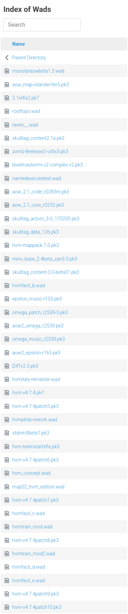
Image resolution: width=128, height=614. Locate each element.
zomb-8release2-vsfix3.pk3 (40, 151)
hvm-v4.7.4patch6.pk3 (35, 460)
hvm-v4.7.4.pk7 (28, 392)
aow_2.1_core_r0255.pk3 (38, 205)
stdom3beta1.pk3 (30, 433)
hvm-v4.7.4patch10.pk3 (36, 607)
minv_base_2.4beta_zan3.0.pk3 (44, 259)
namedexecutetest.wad (36, 178)
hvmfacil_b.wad (28, 285)
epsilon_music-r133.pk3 (37, 299)
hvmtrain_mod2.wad (33, 553)
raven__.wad (25, 125)
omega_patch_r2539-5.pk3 (40, 312)
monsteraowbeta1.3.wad (38, 71)
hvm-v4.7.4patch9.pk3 (35, 594)
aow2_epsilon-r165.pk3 (36, 352)
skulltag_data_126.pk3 (35, 232)
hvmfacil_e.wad (28, 580)
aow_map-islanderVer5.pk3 (40, 84)
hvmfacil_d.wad (28, 567)
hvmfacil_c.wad (28, 513)
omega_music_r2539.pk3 (38, 339)
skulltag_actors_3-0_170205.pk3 (45, 218)
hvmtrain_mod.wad (32, 526)
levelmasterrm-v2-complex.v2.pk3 (47, 164)
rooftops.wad (26, 111)
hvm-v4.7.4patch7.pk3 (35, 500)
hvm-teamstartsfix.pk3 (35, 446)
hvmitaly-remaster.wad (36, 379)
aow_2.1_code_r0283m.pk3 (40, 191)
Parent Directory (29, 57)
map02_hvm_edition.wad (38, 486)
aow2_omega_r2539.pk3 (37, 325)
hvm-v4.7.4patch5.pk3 (35, 406)
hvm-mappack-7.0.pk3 (35, 245)
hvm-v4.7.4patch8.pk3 (35, 540)
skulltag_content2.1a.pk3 (38, 138)
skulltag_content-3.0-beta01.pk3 (45, 272)
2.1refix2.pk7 (25, 98)
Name (18, 44)
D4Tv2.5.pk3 (25, 366)
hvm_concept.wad (31, 473)
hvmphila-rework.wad (34, 419)
